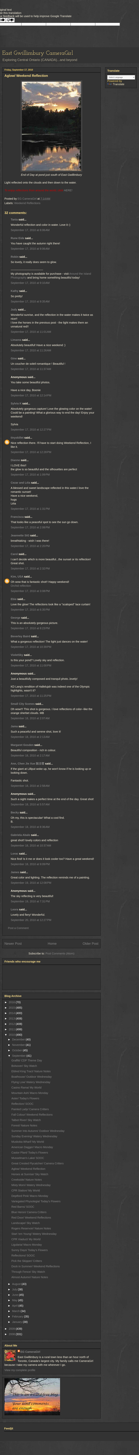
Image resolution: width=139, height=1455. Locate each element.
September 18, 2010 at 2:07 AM (30, 718)
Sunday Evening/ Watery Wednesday (34, 1136)
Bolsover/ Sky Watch (24, 1065)
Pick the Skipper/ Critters (26, 1260)
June (15, 1294)
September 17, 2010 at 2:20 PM (30, 546)
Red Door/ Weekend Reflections (31, 1217)
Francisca (17, 516)
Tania (14, 219)
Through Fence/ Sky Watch (28, 1271)
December (19, 1039)
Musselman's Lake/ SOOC (27, 1157)
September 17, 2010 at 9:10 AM (30, 282)
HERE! (68, 190)
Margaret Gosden (22, 744)
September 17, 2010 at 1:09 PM (30, 474)
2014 (12, 1013)
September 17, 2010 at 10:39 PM (31, 646)
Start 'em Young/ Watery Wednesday (34, 1233)
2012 (12, 1023)
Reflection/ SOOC (22, 1103)
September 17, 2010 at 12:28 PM (31, 452)
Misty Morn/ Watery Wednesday (31, 1185)
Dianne (15, 460)
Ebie (14, 599)
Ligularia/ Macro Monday (26, 1244)
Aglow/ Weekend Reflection (28, 1168)
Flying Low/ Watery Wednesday (30, 1082)
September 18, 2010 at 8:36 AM (30, 826)
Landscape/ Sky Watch (25, 1223)
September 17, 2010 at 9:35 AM (30, 301)
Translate (115, 84)
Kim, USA (17, 576)
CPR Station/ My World (25, 1190)
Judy (14, 309)
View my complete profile (19, 1370)
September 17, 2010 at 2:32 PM (30, 568)
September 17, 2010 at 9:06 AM (30, 248)
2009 (12, 1328)
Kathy (14, 290)
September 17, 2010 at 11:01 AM (31, 331)
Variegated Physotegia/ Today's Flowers (35, 1201)
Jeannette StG (20, 535)
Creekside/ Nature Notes (26, 1179)
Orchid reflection (21, 585)
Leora (14, 909)
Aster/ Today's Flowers (25, 1098)
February (18, 1316)
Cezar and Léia (20, 482)
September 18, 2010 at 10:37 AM (31, 845)
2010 (12, 1034)
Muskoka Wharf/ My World (27, 1141)
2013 (12, 1018)
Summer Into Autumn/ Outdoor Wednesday (37, 1130)
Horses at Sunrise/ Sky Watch (29, 1174)
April (15, 1305)
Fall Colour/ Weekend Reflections (32, 1114)
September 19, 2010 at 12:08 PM (31, 882)
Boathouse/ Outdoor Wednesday (31, 1076)
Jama (14, 726)
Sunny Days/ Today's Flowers (29, 1250)
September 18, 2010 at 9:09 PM (30, 864)
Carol (14, 554)
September (19, 1055)
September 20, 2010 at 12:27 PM (31, 920)
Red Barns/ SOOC (22, 1206)
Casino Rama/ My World (26, 1087)
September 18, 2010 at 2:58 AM (30, 785)
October (17, 1050)
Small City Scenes (23, 703)
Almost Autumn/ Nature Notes (29, 1277)
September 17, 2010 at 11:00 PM (31, 665)
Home (52, 943)
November (19, 1044)
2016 (12, 1002)
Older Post (90, 943)
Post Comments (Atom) (59, 953)
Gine (14, 358)
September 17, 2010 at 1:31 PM (30, 508)
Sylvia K (16, 403)
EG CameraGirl (30, 1351)
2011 (12, 1029)
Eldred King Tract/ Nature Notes (31, 1071)
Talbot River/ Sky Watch (26, 1120)
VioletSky (17, 654)
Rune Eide (17, 238)
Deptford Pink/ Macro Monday (29, 1195)
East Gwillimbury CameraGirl (37, 53)
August (17, 1284)
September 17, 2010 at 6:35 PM (30, 609)
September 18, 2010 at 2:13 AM (30, 736)
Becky (15, 812)
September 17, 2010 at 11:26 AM (31, 350)
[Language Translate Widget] (121, 77)
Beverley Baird (20, 636)
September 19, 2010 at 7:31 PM (30, 901)
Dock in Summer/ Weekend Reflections (35, 1266)
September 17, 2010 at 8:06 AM (30, 230)
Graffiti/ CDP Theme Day (26, 1060)
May (15, 1300)
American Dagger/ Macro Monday (32, 1147)
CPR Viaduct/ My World (25, 1239)
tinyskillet (17, 437)
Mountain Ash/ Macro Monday (29, 1092)
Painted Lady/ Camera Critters (30, 1109)
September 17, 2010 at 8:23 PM (30, 628)
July (15, 1289)
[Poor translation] (10, 20)
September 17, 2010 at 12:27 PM (31, 429)
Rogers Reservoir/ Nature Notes (31, 1228)
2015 (12, 1007)
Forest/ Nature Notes (24, 1125)
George (15, 617)
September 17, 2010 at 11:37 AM (31, 369)
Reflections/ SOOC (23, 1255)
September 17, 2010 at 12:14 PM (31, 395)
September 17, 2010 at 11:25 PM (31, 695)
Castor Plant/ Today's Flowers (29, 1152)
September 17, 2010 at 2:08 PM (30, 527)
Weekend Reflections (27, 203)
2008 (12, 1334)
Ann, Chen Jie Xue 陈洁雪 (27, 763)
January (17, 1321)
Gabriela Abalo (20, 834)
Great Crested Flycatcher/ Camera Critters (37, 1163)
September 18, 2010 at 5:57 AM (30, 804)
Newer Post (13, 943)
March (16, 1311)
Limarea (16, 339)
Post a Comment (18, 928)
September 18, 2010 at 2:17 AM (30, 755)
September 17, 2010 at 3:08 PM (30, 591)
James (15, 872)
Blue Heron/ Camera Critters (28, 1212)
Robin (15, 256)
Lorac (14, 853)
